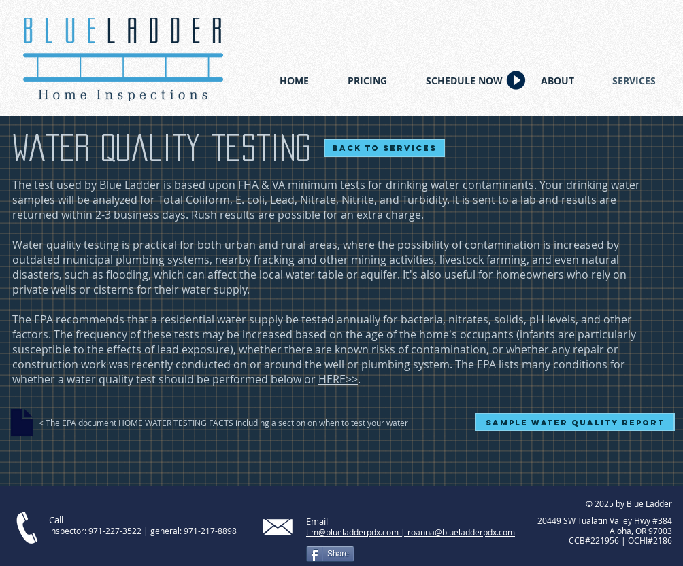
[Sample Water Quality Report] (575, 422)
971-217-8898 (210, 530)
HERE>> (338, 379)
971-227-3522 (114, 530)
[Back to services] (384, 148)
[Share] (330, 554)
